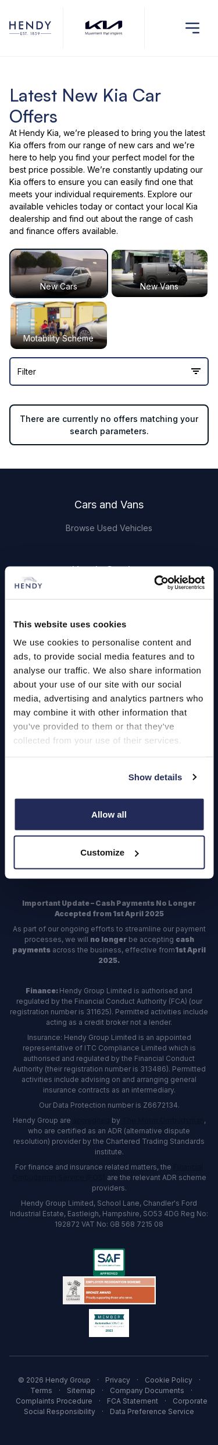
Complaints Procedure (54, 1401)
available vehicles (43, 206)
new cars (136, 145)
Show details (155, 777)
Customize (109, 852)
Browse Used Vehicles (109, 528)
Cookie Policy (168, 1380)
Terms (41, 1390)
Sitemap (81, 1390)
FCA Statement (132, 1401)
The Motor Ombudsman (163, 1120)
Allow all (109, 814)
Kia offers (27, 145)
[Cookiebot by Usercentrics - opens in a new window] (155, 583)
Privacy (117, 1380)
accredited (91, 1120)
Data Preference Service (152, 1411)
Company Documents (147, 1390)
